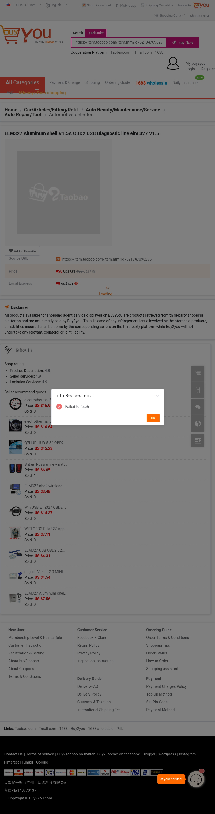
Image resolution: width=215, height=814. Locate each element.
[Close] (157, 396)
